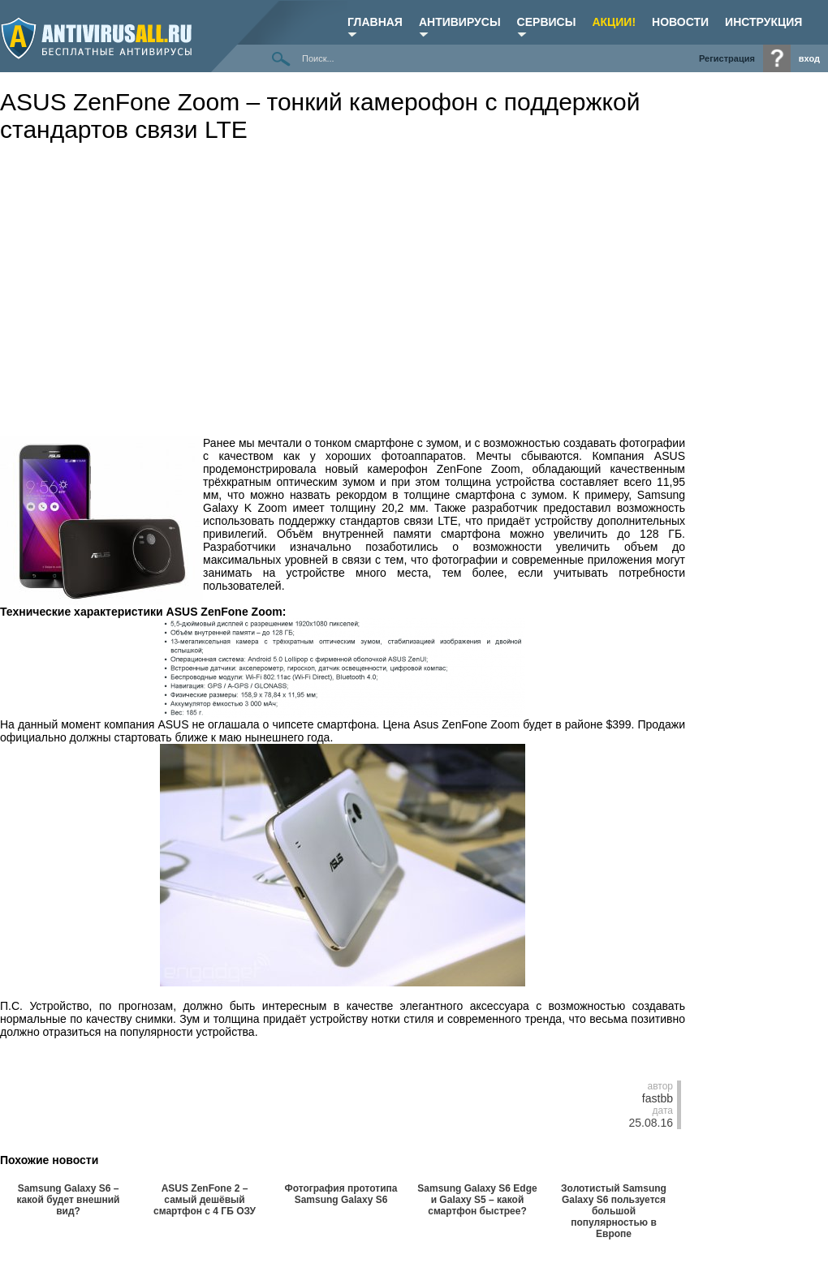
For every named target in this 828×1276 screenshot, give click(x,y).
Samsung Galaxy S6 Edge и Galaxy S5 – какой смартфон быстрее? (477, 1200)
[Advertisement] (335, 273)
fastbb (657, 1098)
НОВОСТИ (680, 21)
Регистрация (727, 58)
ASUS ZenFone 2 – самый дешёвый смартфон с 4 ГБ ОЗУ (204, 1200)
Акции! (614, 21)
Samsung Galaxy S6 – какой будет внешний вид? (68, 1200)
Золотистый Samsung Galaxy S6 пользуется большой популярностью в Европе (613, 1211)
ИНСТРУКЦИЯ (763, 21)
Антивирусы (460, 21)
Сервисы (546, 21)
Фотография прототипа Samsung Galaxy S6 (340, 1194)
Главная (375, 21)
